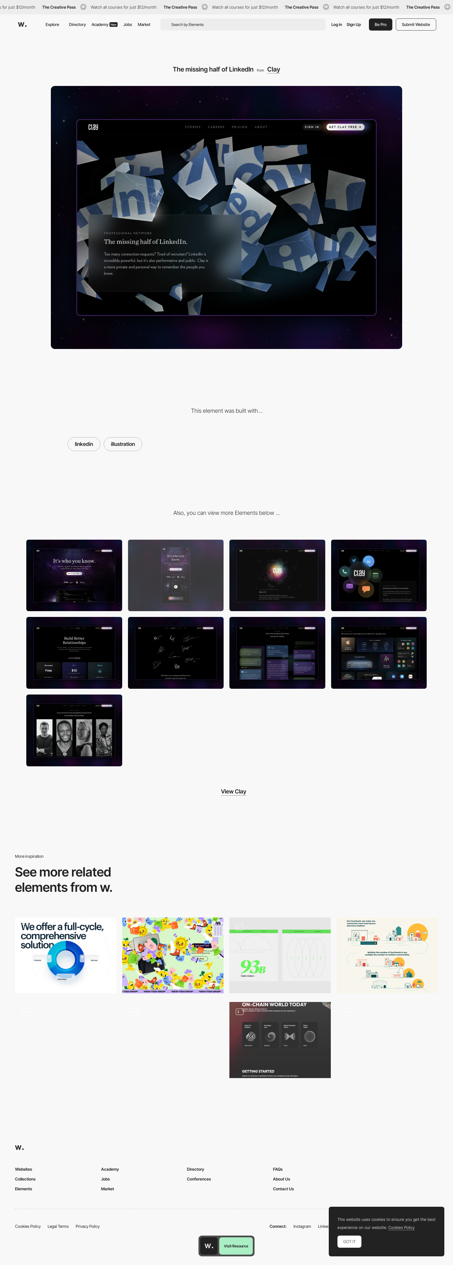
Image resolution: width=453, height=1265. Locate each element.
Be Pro (381, 24)
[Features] (379, 653)
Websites (23, 1169)
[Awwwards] (22, 24)
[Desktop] (74, 575)
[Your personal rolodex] (379, 575)
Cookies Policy (28, 1226)
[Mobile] (176, 575)
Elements (23, 1188)
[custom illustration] (280, 1040)
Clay (273, 69)
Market (144, 24)
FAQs (278, 1169)
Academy (105, 24)
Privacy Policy (88, 1226)
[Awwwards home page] (209, 1246)
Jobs (127, 24)
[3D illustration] (65, 955)
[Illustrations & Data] (280, 955)
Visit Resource (236, 1246)
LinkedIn (325, 1226)
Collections (25, 1178)
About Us (281, 1178)
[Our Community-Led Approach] (387, 955)
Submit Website (416, 24)
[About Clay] (277, 575)
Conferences (199, 1178)
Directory (77, 24)
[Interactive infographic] (65, 1040)
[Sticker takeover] (173, 955)
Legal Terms (58, 1226)
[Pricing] (74, 653)
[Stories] (74, 730)
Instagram (302, 1226)
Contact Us (283, 1188)
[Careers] (176, 653)
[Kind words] (277, 653)
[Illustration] (173, 1040)
